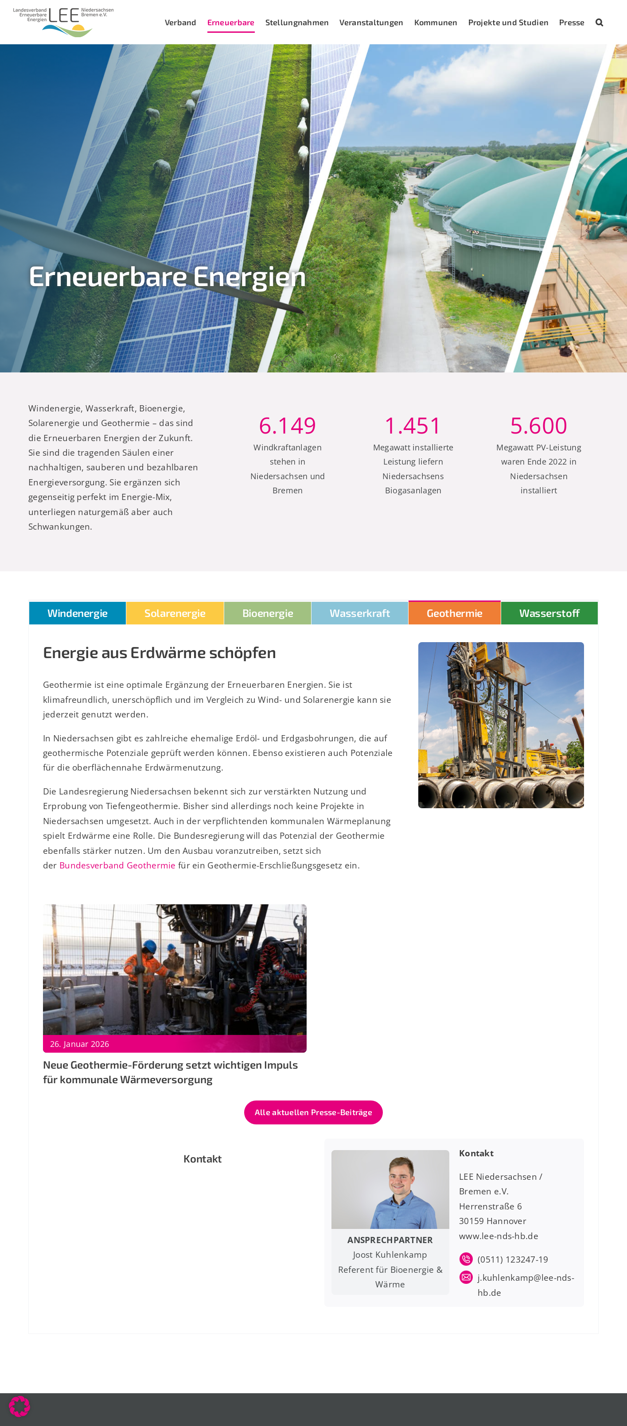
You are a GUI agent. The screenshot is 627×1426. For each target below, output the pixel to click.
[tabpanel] (313, 979)
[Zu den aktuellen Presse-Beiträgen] (313, 1112)
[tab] (77, 612)
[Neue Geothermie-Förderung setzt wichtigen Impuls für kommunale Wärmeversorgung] (175, 911)
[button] (599, 22)
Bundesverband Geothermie (117, 865)
